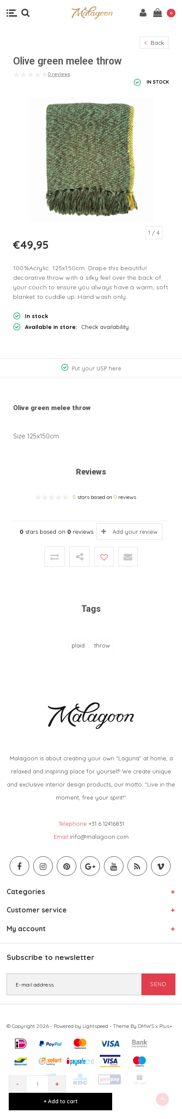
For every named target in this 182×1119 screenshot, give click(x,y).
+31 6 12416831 (106, 823)
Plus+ (165, 1026)
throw (102, 645)
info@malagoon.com (99, 836)
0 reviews (59, 74)
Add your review (135, 531)
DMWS (146, 1026)
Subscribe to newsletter (50, 957)
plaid (78, 645)
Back (154, 42)
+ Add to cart (61, 1101)
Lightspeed (95, 1026)
